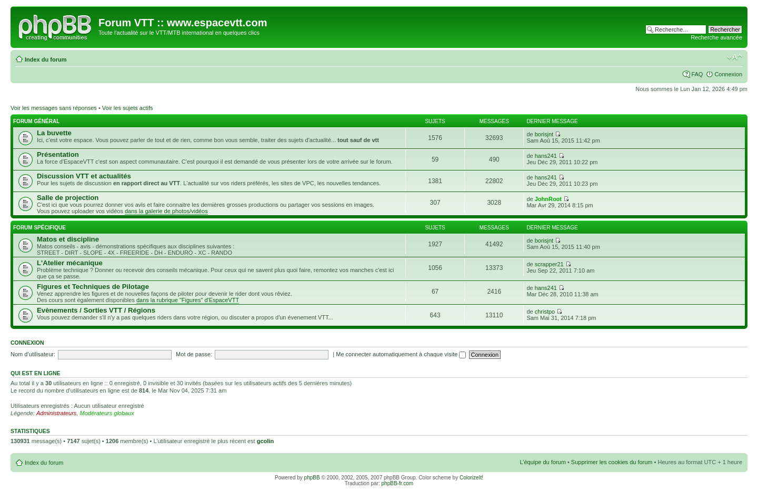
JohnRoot (548, 199)
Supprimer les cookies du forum (612, 462)
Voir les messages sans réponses (54, 108)
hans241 (546, 156)
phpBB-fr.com (398, 483)
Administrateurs (56, 413)
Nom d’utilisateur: (33, 354)
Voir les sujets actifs (127, 108)
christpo (545, 311)
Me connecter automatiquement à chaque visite (401, 354)
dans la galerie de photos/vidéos (166, 211)
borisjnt (544, 134)
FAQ (697, 74)
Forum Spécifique (39, 228)
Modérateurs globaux (106, 413)
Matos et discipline (68, 239)
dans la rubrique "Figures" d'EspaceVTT (187, 300)
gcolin (265, 441)
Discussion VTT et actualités (84, 176)
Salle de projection (67, 198)
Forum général (36, 121)
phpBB (312, 477)
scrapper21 (549, 264)
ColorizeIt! (471, 477)
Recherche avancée (716, 37)
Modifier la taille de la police (734, 57)
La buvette (54, 133)
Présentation (58, 154)
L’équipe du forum (542, 462)
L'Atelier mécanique (70, 263)
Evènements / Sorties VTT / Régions (96, 310)
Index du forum (45, 59)
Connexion (728, 74)
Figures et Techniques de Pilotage (93, 286)
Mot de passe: (194, 354)
